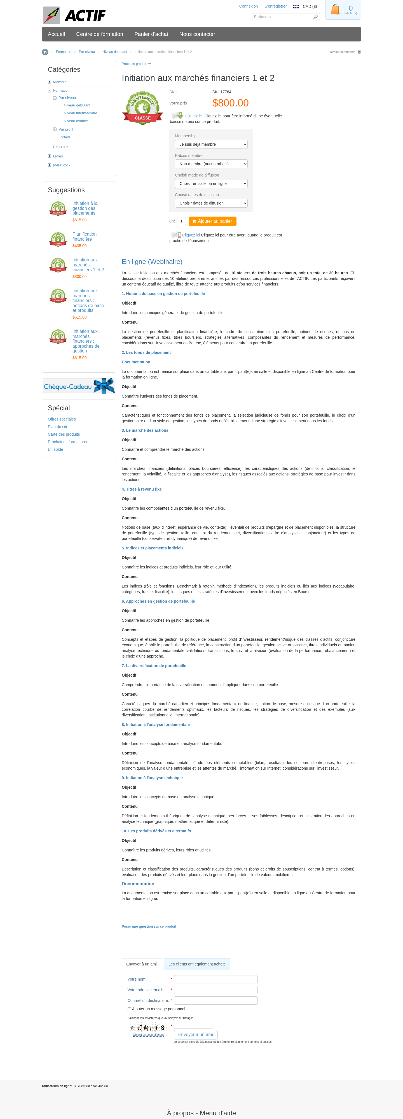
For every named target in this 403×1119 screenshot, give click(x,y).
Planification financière (84, 237)
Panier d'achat (151, 34)
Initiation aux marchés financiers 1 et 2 (88, 264)
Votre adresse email (145, 990)
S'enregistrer (275, 6)
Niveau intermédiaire (80, 113)
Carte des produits (64, 434)
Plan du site (58, 426)
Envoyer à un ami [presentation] (141, 964)
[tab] (141, 964)
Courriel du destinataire (148, 1000)
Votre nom (137, 979)
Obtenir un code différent (148, 1034)
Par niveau (87, 52)
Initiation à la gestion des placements (85, 208)
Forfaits (64, 137)
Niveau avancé (76, 121)
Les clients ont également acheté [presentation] (197, 964)
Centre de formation (99, 34)
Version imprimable (342, 52)
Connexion (248, 6)
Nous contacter (197, 34)
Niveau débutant (114, 52)
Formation (63, 52)
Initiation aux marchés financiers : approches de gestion (86, 341)
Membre (60, 82)
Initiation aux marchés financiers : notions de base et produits (88, 300)
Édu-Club (60, 147)
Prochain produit (137, 64)
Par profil (65, 129)
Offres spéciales (62, 419)
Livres (58, 156)
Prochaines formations (67, 442)
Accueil (56, 34)
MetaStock (61, 165)
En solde (55, 449)
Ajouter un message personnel (156, 1009)
